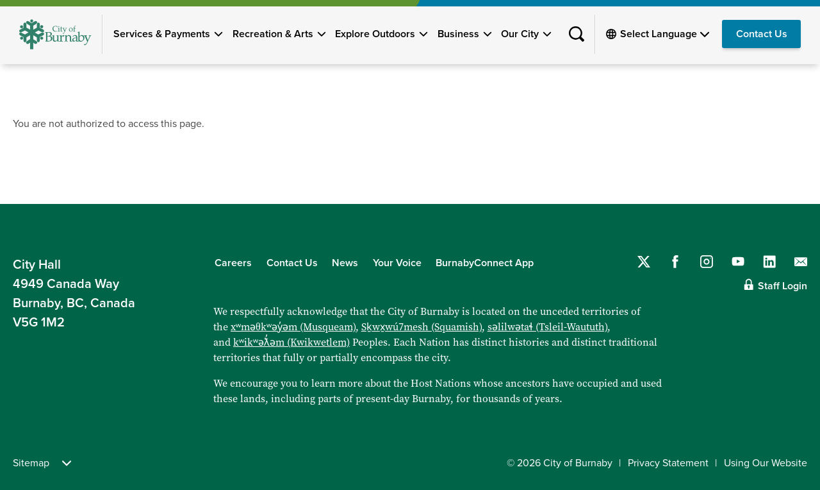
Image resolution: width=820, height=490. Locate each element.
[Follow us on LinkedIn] (769, 261)
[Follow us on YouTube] (738, 261)
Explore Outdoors (375, 34)
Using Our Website (765, 463)
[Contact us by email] (800, 261)
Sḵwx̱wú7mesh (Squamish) (421, 327)
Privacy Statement (668, 463)
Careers (233, 263)
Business (458, 34)
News (345, 263)
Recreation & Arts (273, 34)
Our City (520, 34)
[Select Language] (664, 34)
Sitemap (42, 463)
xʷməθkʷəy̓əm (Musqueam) (293, 327)
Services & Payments (161, 34)
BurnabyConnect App (485, 263)
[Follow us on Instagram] (706, 261)
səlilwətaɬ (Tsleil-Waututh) (547, 327)
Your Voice (397, 263)
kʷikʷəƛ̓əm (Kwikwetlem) (291, 342)
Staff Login (782, 286)
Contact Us (761, 34)
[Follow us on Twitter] (643, 261)
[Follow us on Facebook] (675, 261)
